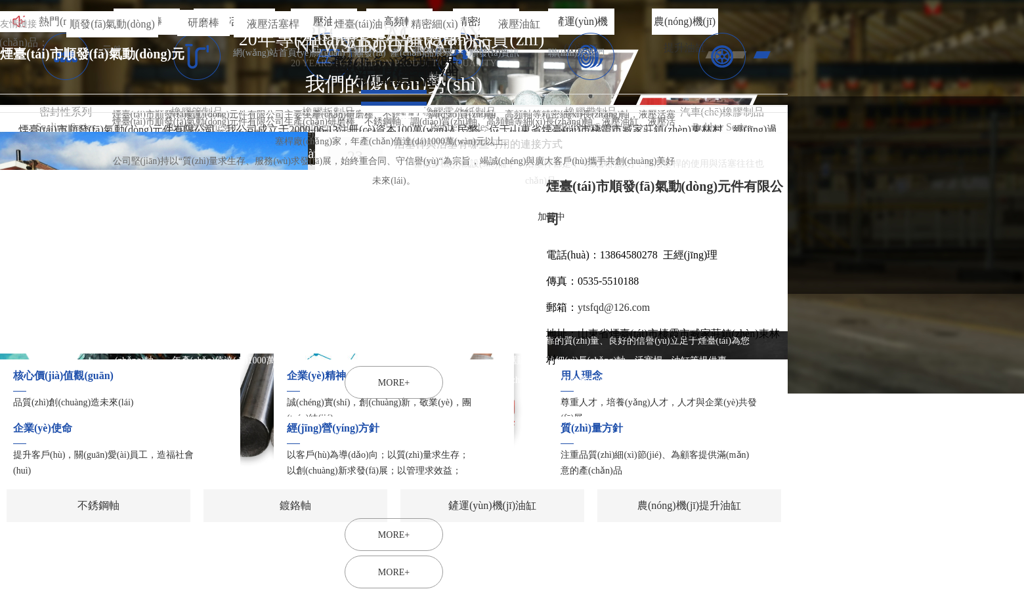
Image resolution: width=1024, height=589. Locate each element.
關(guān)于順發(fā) (349, 53)
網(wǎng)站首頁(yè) (272, 53)
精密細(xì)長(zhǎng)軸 (434, 27)
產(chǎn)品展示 (421, 53)
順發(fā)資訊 (494, 53)
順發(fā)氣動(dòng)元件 (112, 27)
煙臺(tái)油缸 (358, 27)
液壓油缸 (519, 24)
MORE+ (394, 572)
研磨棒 (203, 22)
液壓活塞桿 (273, 24)
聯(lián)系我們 (576, 53)
